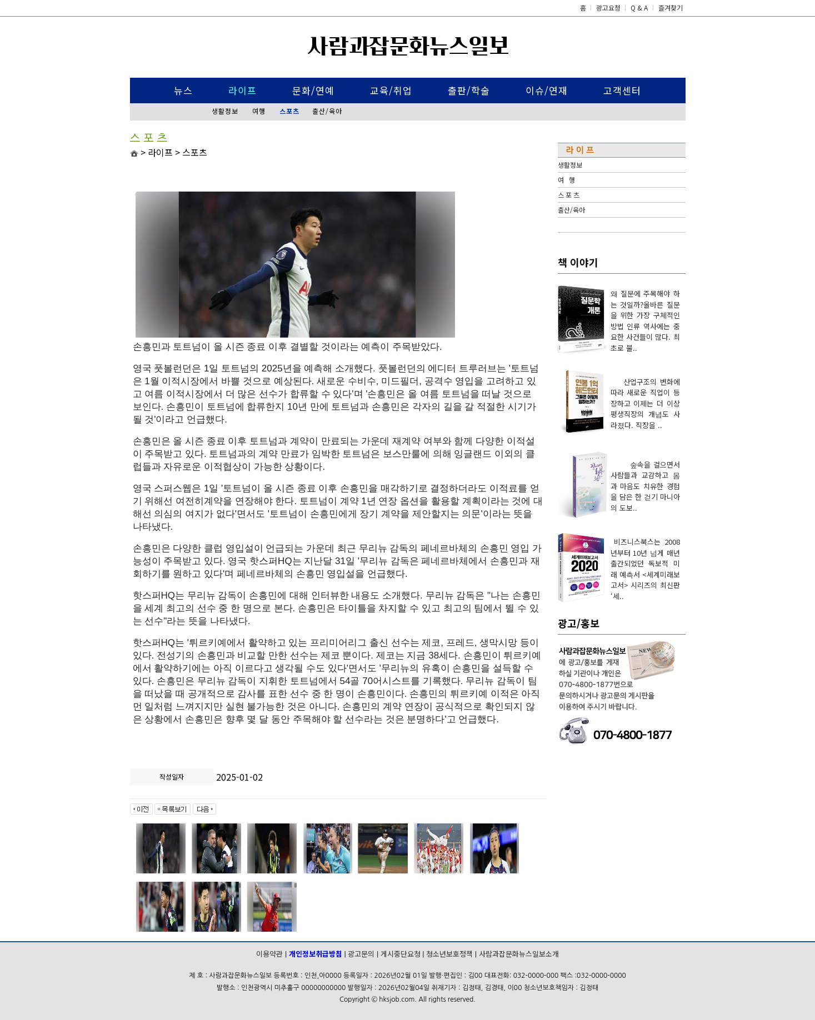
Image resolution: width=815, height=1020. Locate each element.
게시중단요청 (401, 953)
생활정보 (225, 110)
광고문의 (361, 953)
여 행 (566, 179)
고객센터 (622, 90)
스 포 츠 (568, 194)
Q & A (639, 7)
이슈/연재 (547, 90)
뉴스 (183, 90)
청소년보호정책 (449, 953)
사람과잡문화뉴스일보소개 (519, 953)
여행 (259, 110)
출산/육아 (327, 110)
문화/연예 (313, 90)
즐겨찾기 (670, 7)
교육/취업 (391, 90)
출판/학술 (469, 90)
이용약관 (269, 953)
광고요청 (609, 7)
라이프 (242, 90)
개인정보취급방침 (315, 953)
